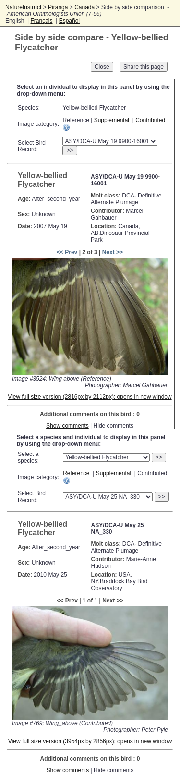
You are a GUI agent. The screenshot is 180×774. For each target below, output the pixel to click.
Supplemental (111, 120)
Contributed (150, 120)
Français (41, 20)
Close (102, 66)
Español (69, 20)
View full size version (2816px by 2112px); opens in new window (89, 396)
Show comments (67, 425)
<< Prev (67, 252)
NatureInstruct (23, 7)
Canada (84, 7)
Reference (76, 473)
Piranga (58, 7)
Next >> (112, 252)
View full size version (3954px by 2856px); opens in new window (90, 741)
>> (69, 150)
